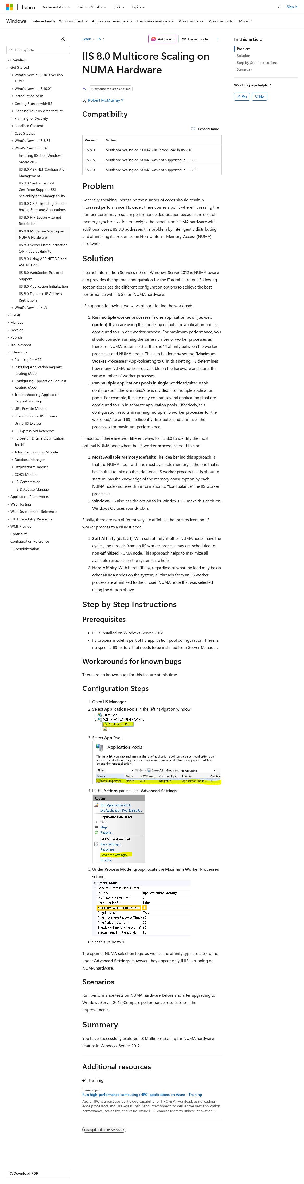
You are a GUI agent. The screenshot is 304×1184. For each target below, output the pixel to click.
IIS (99, 38)
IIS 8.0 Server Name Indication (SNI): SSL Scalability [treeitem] (43, 248)
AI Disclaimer (16, 1168)
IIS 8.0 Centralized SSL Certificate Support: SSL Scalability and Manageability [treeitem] (42, 189)
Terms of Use (190, 1168)
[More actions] (217, 39)
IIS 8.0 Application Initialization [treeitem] (43, 286)
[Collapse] (63, 39)
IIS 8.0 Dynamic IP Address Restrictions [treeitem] (40, 297)
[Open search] (279, 7)
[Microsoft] (9, 7)
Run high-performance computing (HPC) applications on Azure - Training (142, 1094)
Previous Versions (47, 1168)
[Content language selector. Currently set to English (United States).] (30, 1156)
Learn (86, 38)
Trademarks (216, 1168)
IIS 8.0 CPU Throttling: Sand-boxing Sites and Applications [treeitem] (42, 206)
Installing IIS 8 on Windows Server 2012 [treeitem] (40, 158)
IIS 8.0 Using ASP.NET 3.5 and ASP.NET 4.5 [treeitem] (43, 262)
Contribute (93, 1168)
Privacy (114, 1168)
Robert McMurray (104, 100)
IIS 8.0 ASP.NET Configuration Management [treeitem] (42, 172)
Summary (244, 69)
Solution (243, 55)
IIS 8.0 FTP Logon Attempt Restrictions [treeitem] (40, 220)
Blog (71, 1168)
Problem (243, 48)
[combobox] (38, 50)
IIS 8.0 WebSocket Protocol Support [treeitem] (41, 275)
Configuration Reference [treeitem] (29, 541)
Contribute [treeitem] (19, 533)
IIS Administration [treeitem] (24, 548)
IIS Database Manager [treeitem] (32, 489)
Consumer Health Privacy (149, 1168)
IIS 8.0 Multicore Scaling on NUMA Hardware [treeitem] (41, 234)
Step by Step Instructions (257, 62)
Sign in (292, 6)
